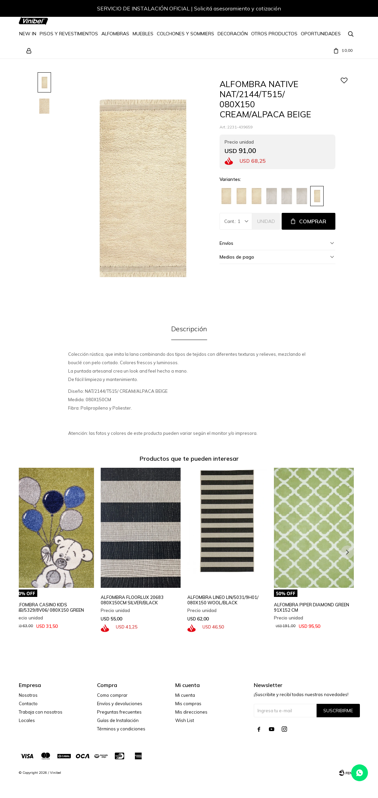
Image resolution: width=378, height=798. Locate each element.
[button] (347, 9)
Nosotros (28, 695)
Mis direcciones (191, 712)
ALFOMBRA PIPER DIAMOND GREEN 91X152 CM (311, 607)
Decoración (233, 34)
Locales (27, 720)
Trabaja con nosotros (40, 712)
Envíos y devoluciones (119, 703)
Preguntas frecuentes (119, 712)
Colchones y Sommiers (185, 34)
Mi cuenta (185, 695)
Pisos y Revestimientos (69, 34)
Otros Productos (274, 34)
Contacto (28, 703)
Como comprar (112, 695)
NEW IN (27, 34)
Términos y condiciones (121, 728)
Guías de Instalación (118, 720)
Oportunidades (321, 34)
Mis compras (188, 703)
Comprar (312, 221)
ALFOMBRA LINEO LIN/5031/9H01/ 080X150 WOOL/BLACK (222, 600)
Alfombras (115, 34)
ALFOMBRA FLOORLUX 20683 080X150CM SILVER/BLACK (132, 600)
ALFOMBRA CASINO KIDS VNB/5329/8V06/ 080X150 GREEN (49, 607)
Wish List (184, 720)
